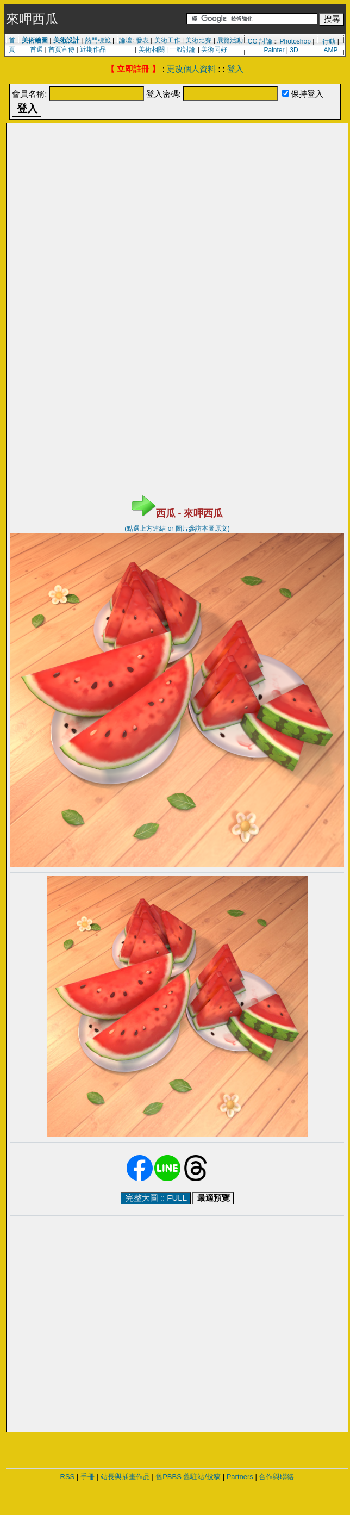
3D (294, 50)
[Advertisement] (102, 229)
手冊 (87, 1477)
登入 (235, 68)
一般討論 (183, 49)
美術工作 (167, 40)
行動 (328, 41)
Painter (274, 50)
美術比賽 (198, 40)
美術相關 (152, 49)
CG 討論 (260, 41)
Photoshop (294, 41)
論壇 (125, 40)
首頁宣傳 (61, 49)
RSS (67, 1477)
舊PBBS (168, 1477)
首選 (36, 49)
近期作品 (93, 49)
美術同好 (214, 49)
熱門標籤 (98, 40)
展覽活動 (230, 40)
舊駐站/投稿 (202, 1477)
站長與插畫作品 (125, 1477)
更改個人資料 (191, 68)
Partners (240, 1477)
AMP (331, 50)
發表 (142, 40)
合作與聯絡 (276, 1477)
